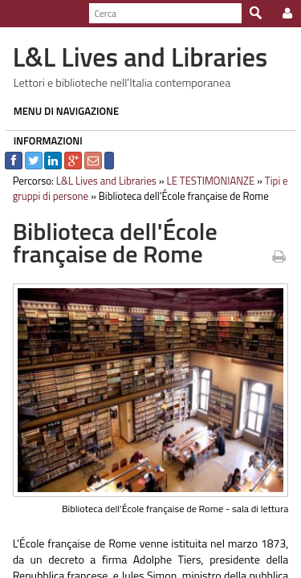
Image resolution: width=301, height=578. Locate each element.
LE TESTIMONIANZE (206, 181)
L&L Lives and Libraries (101, 181)
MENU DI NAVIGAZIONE (62, 111)
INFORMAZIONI (43, 140)
